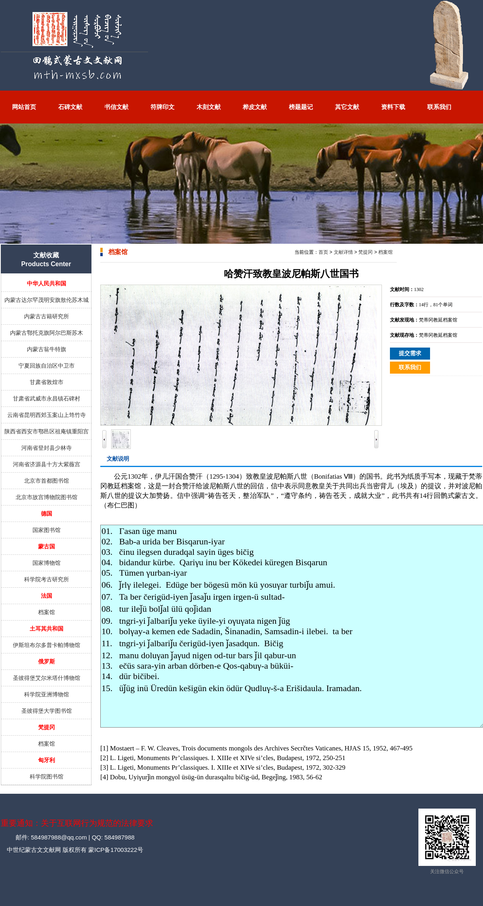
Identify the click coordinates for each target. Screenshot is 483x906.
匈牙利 (46, 760)
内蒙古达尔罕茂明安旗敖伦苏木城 (46, 300)
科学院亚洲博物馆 (46, 694)
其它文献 (347, 107)
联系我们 (439, 107)
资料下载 (393, 107)
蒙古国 (46, 546)
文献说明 (118, 458)
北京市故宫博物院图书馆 (46, 497)
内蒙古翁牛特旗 (46, 349)
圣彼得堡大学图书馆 (46, 711)
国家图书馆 (46, 530)
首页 (323, 252)
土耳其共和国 (46, 628)
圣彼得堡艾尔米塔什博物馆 (46, 678)
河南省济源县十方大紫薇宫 (46, 464)
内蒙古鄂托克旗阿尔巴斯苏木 (46, 333)
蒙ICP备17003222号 (115, 849)
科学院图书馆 (46, 776)
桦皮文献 (255, 107)
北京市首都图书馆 (46, 480)
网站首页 (24, 107)
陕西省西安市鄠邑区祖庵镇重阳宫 (46, 431)
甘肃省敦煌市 (46, 382)
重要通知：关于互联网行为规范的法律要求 (77, 823)
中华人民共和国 (46, 283)
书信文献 (116, 107)
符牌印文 (162, 107)
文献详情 (343, 252)
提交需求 (410, 353)
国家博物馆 (46, 563)
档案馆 (46, 612)
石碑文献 (70, 107)
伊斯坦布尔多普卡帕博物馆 (46, 645)
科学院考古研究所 (46, 579)
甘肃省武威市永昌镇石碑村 (46, 398)
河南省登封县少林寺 (46, 448)
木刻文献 (209, 107)
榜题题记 (301, 107)
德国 (46, 513)
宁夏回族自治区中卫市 (46, 365)
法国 (46, 596)
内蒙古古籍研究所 (46, 316)
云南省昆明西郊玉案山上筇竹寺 (46, 415)
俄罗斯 (46, 661)
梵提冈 (46, 727)
